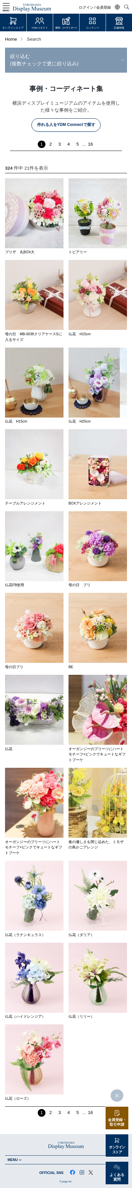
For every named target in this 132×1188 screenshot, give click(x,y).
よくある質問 (117, 1177)
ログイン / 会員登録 (95, 7)
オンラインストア (13, 27)
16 (90, 144)
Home (11, 39)
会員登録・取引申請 (117, 1122)
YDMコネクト (39, 27)
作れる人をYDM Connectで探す (66, 124)
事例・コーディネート (66, 27)
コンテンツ (92, 27)
